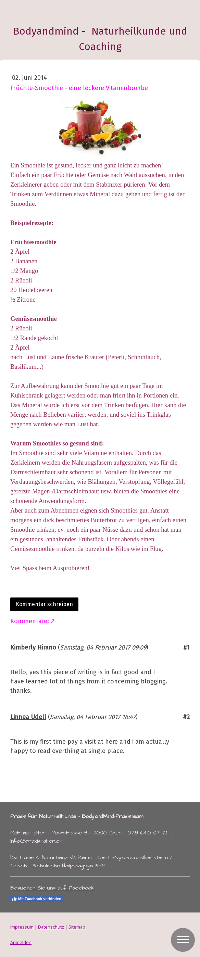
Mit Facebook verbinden (36, 899)
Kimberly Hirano (33, 647)
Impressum (22, 927)
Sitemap (76, 927)
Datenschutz (51, 927)
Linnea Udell (28, 717)
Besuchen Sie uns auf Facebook (52, 888)
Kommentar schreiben (44, 604)
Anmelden (21, 942)
